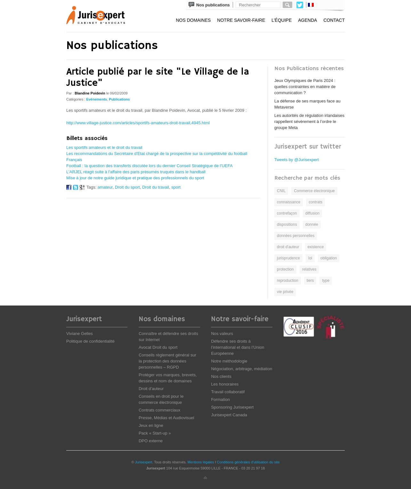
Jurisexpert (143, 462)
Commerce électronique (314, 191)
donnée (311, 224)
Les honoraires (224, 384)
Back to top (205, 478)
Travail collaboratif (228, 391)
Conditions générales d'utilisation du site (248, 462)
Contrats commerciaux (159, 410)
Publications (119, 99)
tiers (310, 280)
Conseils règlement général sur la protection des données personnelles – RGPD (167, 361)
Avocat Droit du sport (158, 347)
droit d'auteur (288, 247)
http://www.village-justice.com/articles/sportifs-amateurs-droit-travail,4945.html (138, 122)
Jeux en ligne (151, 425)
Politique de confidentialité (90, 341)
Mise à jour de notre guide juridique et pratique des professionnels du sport (135, 177)
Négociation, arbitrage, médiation (241, 368)
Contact (334, 20)
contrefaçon (287, 213)
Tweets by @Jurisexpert (296, 159)
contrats (315, 202)
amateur (105, 187)
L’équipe (281, 20)
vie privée (285, 291)
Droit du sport (127, 187)
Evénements (96, 99)
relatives (309, 269)
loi (310, 258)
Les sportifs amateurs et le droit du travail (104, 147)
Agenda (307, 20)
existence (316, 247)
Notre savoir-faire (241, 20)
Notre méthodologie (229, 361)
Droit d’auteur (151, 388)
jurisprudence (288, 258)
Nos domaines (193, 20)
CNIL (281, 191)
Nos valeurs (222, 333)
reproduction (287, 280)
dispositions (287, 224)
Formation (220, 399)
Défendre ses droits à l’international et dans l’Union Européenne (237, 347)
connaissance (288, 202)
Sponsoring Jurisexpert (232, 407)
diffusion (312, 213)
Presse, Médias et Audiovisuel (166, 417)
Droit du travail (155, 187)
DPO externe (151, 440)
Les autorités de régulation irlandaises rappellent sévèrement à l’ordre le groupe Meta (309, 121)
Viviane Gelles (79, 333)
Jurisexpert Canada (229, 414)
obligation (328, 258)
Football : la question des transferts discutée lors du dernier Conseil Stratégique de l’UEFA (149, 165)
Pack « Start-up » (155, 433)
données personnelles (295, 235)
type (325, 280)
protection (285, 269)
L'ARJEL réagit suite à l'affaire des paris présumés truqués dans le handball (136, 171)
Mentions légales (201, 462)
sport (176, 187)
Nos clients (221, 376)
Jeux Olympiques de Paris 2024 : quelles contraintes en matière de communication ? (305, 86)
